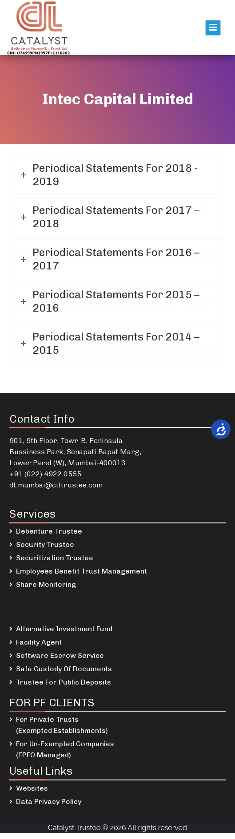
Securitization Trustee (54, 558)
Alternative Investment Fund (64, 629)
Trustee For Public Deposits (63, 682)
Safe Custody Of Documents (64, 669)
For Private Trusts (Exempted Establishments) (62, 725)
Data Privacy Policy (48, 801)
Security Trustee (45, 544)
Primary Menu (213, 28)
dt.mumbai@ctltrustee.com (56, 485)
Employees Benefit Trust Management (81, 571)
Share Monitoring (46, 584)
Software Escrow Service (60, 655)
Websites (32, 788)
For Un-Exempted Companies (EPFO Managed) (65, 749)
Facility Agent (39, 642)
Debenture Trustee (49, 531)
